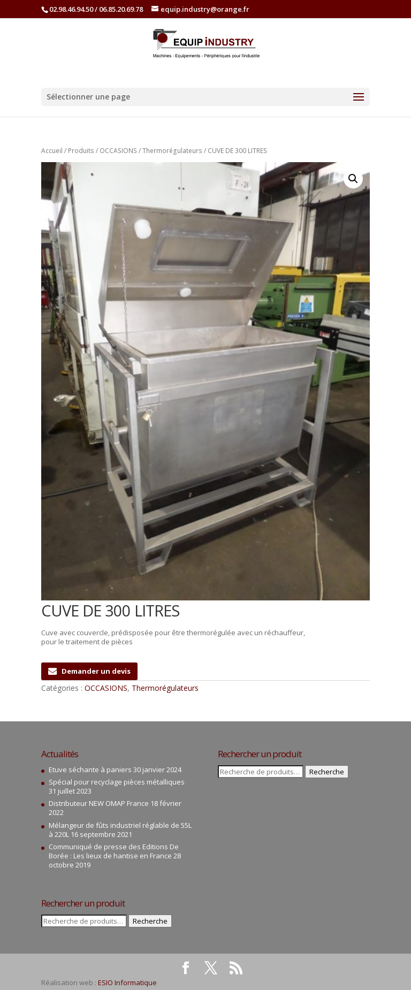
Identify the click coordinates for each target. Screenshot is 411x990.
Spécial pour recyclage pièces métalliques (117, 782)
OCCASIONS (118, 150)
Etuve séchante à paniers (90, 769)
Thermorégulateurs (172, 150)
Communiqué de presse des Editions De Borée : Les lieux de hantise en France (114, 851)
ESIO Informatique (127, 982)
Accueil (52, 150)
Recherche (150, 921)
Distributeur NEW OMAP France (99, 803)
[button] (353, 178)
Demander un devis (89, 671)
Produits (81, 150)
